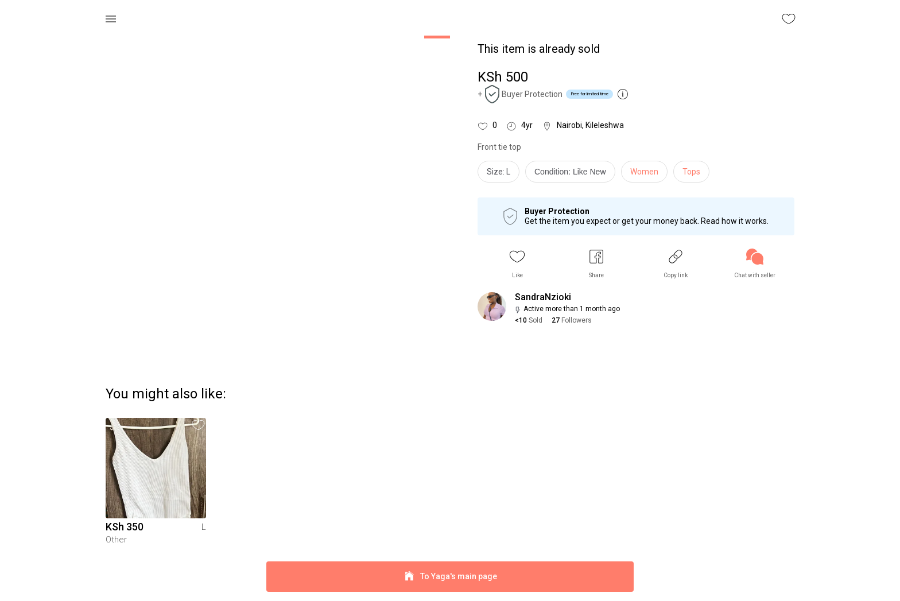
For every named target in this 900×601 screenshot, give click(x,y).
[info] (573, 174)
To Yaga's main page (450, 576)
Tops (691, 171)
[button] (517, 264)
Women (644, 171)
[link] (754, 264)
